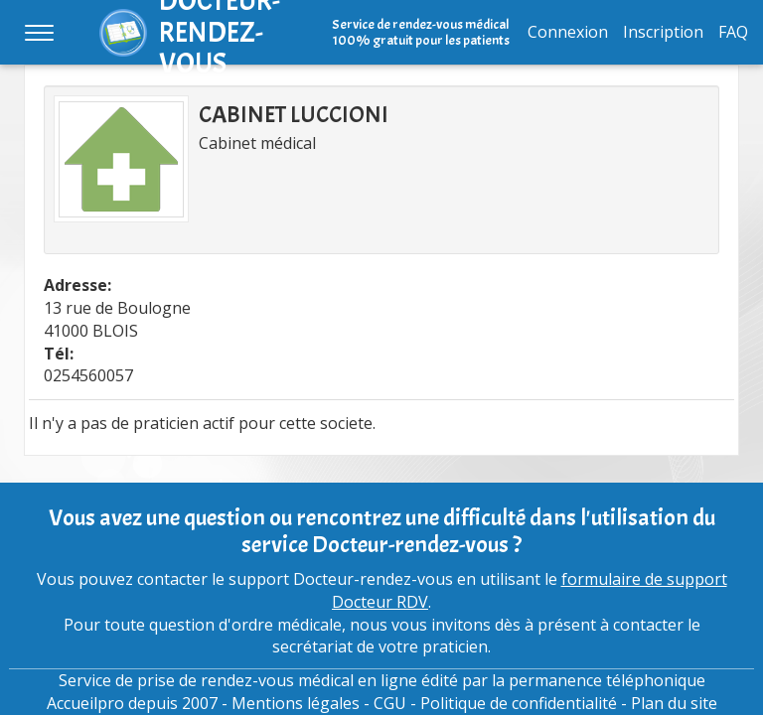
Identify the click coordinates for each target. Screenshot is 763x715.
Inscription (663, 32)
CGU (390, 703)
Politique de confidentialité (518, 703)
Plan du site (674, 703)
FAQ (733, 32)
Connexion (568, 32)
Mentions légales (295, 703)
